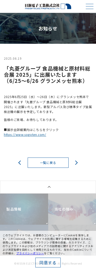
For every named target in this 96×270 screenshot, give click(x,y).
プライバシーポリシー (30, 253)
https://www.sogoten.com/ (25, 134)
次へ (75, 162)
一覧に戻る (48, 162)
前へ (20, 162)
